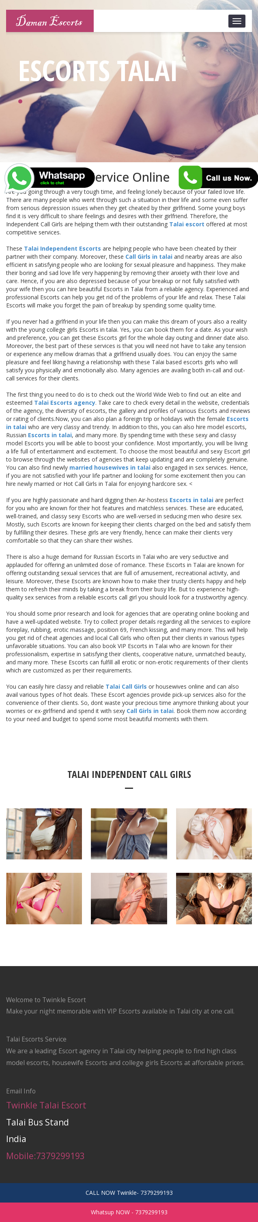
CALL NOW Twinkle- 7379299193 (129, 1192)
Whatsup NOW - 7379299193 (129, 1212)
